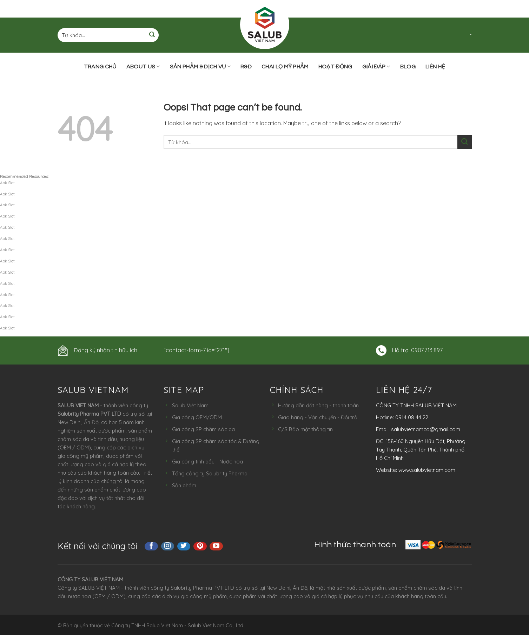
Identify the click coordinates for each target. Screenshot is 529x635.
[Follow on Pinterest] (200, 546)
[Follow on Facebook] (151, 546)
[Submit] (152, 35)
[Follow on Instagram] (167, 546)
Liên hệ (435, 66)
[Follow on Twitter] (184, 546)
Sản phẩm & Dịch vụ (200, 66)
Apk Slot (7, 182)
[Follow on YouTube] (216, 546)
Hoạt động (335, 66)
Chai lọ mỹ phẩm (285, 66)
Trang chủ (100, 66)
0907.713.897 (427, 350)
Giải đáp (376, 66)
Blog (408, 66)
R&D (246, 66)
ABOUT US (143, 66)
